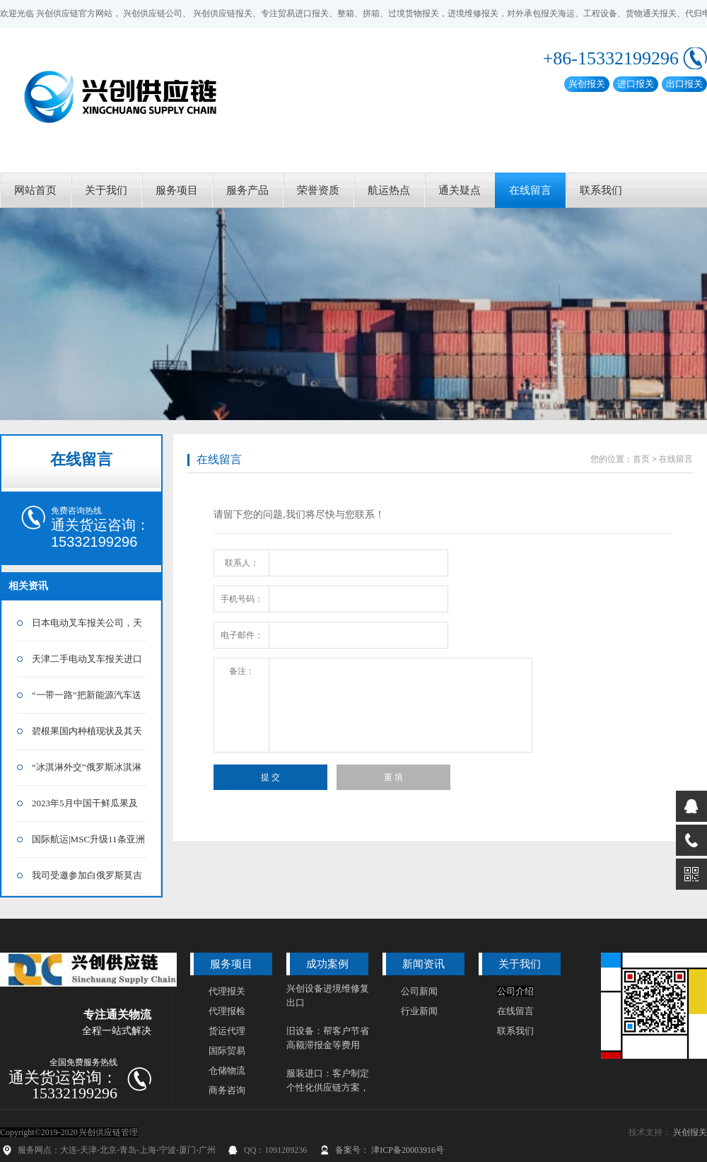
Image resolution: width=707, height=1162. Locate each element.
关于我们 (106, 190)
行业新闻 (419, 1011)
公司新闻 (419, 991)
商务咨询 (227, 1090)
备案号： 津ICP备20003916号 (389, 1150)
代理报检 (227, 1011)
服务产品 (247, 190)
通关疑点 (459, 190)
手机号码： (242, 599)
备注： (242, 671)
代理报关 (227, 991)
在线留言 (530, 190)
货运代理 (227, 1031)
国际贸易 (227, 1050)
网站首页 (35, 190)
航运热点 (389, 190)
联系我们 (601, 190)
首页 (641, 459)
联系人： (242, 563)
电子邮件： (242, 635)
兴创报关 (690, 1132)
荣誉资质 (318, 190)
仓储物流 (227, 1070)
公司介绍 (515, 991)
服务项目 (177, 190)
